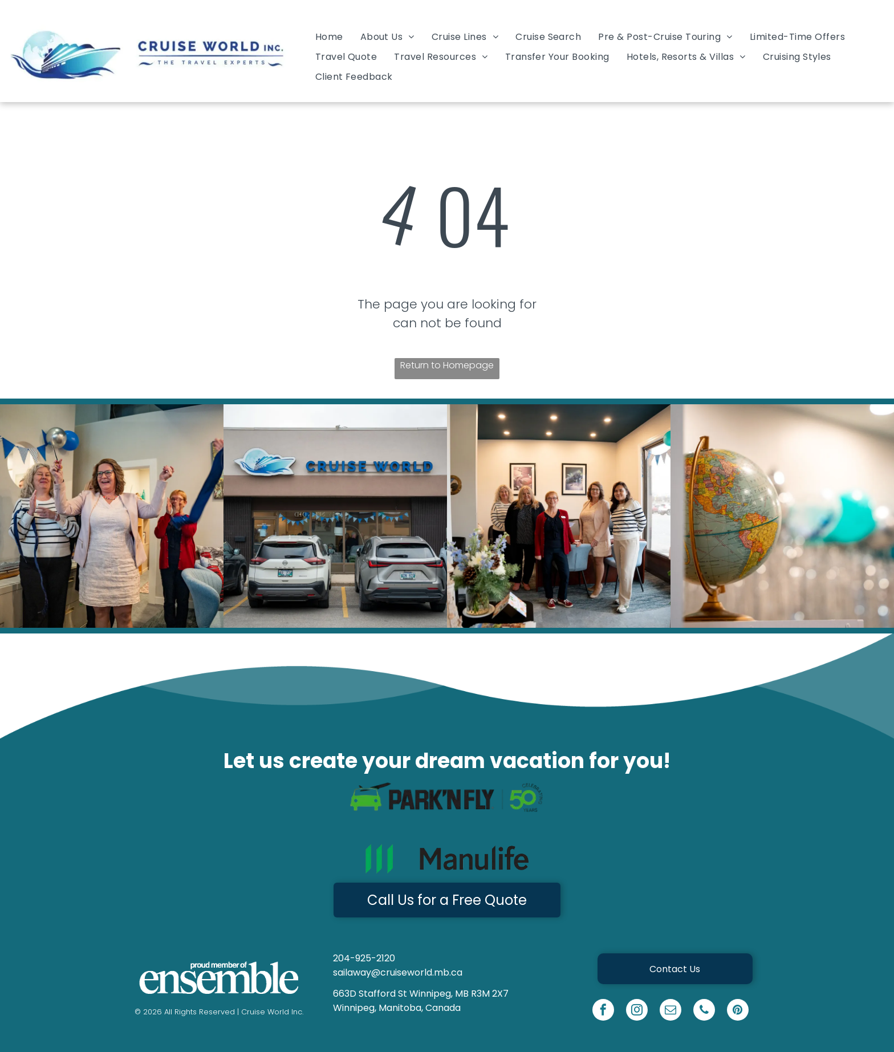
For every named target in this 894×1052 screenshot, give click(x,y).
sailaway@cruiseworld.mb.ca (397, 972)
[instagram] (637, 1011)
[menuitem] (329, 36)
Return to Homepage (447, 365)
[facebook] (603, 1011)
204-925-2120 (364, 958)
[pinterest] (738, 1011)
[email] (670, 1011)
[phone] (704, 1011)
